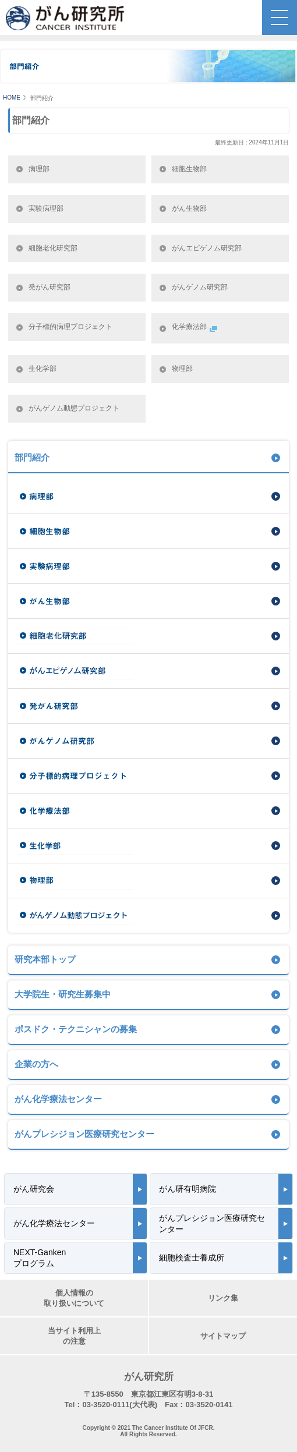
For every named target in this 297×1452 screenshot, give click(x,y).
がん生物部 (189, 208)
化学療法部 (196, 328)
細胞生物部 (189, 169)
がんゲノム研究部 (200, 287)
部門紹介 (32, 457)
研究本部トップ (45, 959)
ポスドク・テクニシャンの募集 (76, 1029)
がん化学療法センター (58, 1099)
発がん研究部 (49, 287)
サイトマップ (223, 1335)
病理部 (39, 169)
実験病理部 (46, 208)
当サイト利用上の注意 (74, 1335)
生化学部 (42, 368)
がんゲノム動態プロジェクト (74, 408)
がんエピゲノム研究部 (207, 248)
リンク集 (223, 1298)
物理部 (182, 368)
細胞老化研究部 (53, 248)
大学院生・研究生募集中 (63, 994)
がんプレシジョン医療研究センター (84, 1134)
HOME (11, 97)
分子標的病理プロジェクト (70, 327)
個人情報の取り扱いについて (74, 1298)
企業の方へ (36, 1064)
